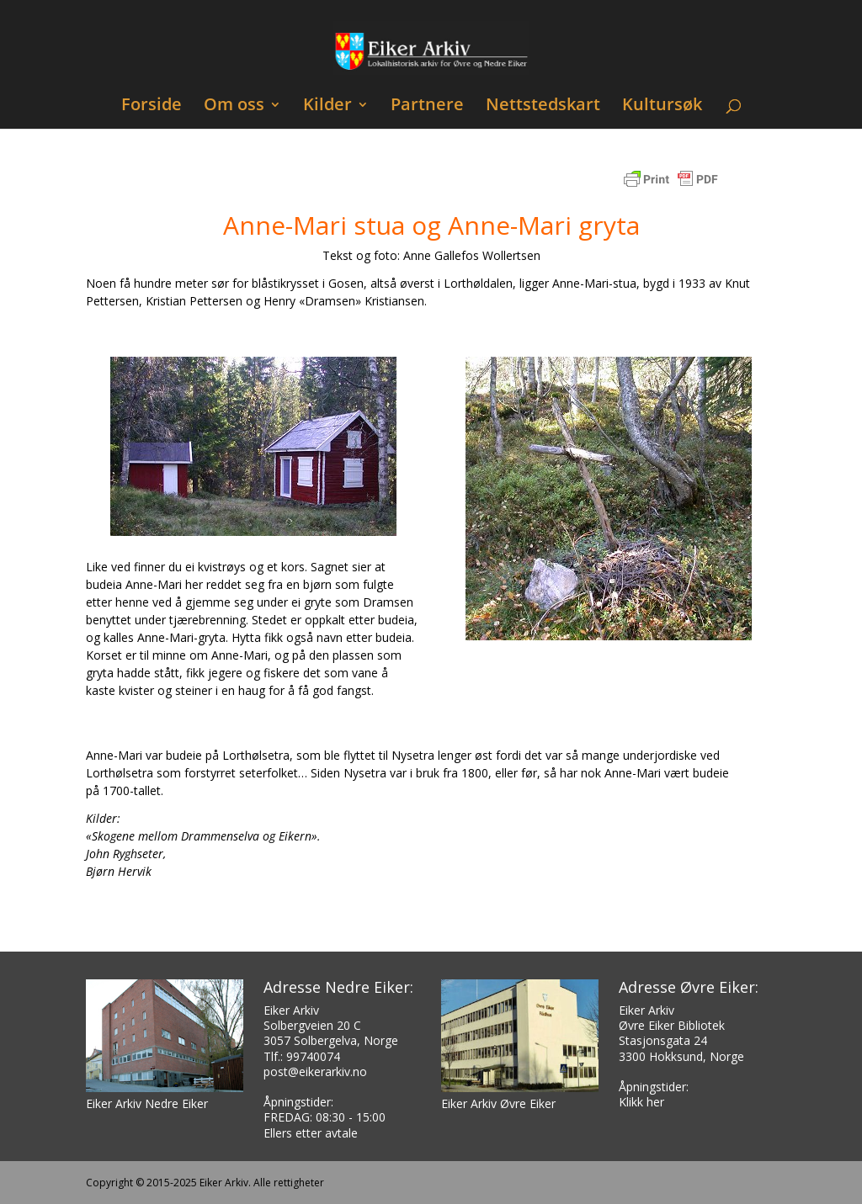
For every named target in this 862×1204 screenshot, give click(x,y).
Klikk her (641, 1102)
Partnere (427, 106)
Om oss (234, 106)
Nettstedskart (543, 106)
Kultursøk (662, 106)
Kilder (327, 106)
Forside (151, 106)
